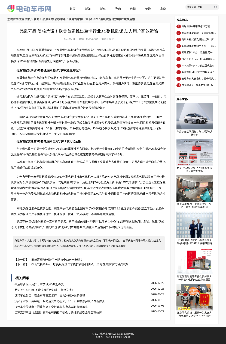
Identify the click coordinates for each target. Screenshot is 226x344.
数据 (133, 8)
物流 (148, 8)
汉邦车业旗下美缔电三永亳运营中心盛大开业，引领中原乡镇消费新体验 (59, 301)
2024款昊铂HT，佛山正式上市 (198, 65)
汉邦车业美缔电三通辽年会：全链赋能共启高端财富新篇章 (51, 306)
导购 (118, 8)
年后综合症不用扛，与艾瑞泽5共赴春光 (39, 284)
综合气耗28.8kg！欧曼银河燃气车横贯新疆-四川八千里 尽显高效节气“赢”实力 (79, 264)
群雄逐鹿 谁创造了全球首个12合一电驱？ (57, 259)
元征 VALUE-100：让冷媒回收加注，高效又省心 (44, 289)
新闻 (88, 8)
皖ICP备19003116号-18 (118, 337)
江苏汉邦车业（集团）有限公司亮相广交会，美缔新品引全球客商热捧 (58, 312)
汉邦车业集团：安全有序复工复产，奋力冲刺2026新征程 (49, 295)
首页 (72, 8)
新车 (103, 8)
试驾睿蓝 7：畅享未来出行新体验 (200, 85)
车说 (163, 8)
